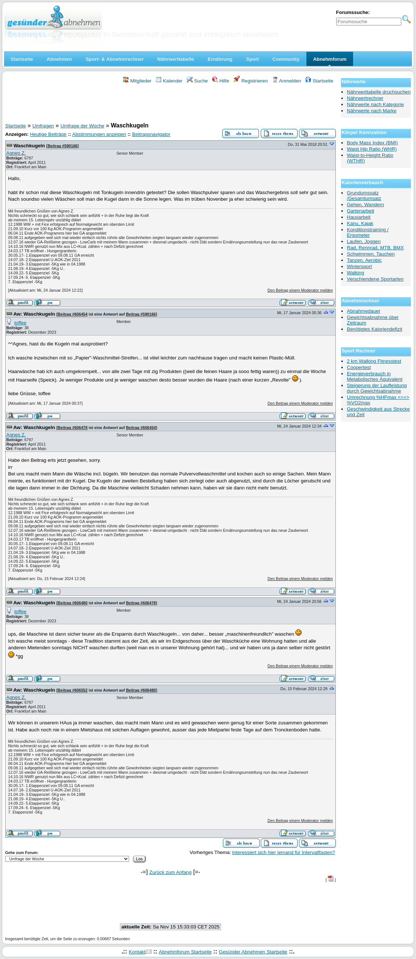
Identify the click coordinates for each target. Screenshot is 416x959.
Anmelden (286, 81)
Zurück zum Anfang (170, 872)
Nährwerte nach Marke (372, 110)
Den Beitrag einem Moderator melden (300, 290)
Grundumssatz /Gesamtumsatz (364, 195)
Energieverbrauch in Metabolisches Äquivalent (374, 376)
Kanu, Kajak (360, 223)
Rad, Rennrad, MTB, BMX (375, 247)
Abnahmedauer (363, 311)
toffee (20, 323)
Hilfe (220, 81)
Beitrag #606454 (73, 314)
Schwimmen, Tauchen (371, 254)
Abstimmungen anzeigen (99, 134)
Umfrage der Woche (82, 126)
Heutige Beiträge (48, 134)
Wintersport (359, 266)
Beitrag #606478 (73, 427)
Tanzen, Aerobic (364, 260)
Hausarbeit (358, 217)
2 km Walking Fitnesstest (374, 361)
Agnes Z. (16, 153)
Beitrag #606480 (73, 603)
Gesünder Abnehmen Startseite (253, 952)
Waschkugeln (29, 145)
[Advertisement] (171, 104)
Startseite (319, 81)
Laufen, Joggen (364, 241)
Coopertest (359, 367)
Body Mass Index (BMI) (372, 142)
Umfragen (43, 126)
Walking (355, 272)
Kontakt (137, 952)
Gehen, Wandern (365, 204)
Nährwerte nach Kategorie (375, 104)
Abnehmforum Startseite (185, 952)
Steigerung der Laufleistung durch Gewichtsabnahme (377, 388)
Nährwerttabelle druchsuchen (378, 92)
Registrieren (251, 81)
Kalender (169, 81)
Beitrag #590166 (62, 146)
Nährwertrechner (365, 98)
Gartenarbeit (360, 211)
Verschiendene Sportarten (375, 279)
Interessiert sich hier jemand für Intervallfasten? (283, 852)
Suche (197, 81)
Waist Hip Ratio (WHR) (372, 149)
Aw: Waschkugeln (34, 314)
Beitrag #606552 (73, 690)
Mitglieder (137, 81)
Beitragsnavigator (151, 134)
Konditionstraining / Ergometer (367, 232)
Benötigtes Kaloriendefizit (374, 329)
